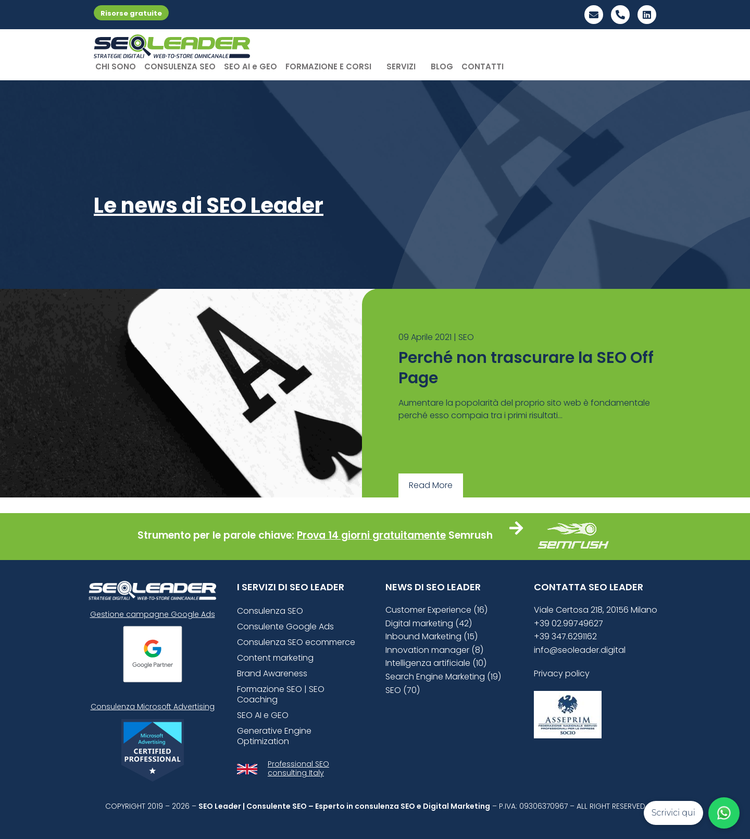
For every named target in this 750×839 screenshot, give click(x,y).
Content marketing (275, 658)
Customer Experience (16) (436, 610)
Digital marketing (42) (428, 623)
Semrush (470, 535)
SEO (466, 337)
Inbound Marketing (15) (431, 636)
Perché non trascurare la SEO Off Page (526, 368)
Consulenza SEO (270, 611)
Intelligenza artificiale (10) (435, 663)
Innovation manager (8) (434, 650)
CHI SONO (115, 66)
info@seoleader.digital (580, 650)
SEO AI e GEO (250, 66)
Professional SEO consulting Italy (298, 768)
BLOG (442, 66)
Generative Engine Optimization (274, 736)
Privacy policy (562, 673)
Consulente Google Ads (285, 627)
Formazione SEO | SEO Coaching (280, 694)
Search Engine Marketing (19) (443, 677)
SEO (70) (402, 690)
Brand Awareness (272, 673)
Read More (431, 485)
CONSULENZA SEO (180, 66)
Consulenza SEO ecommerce (296, 642)
